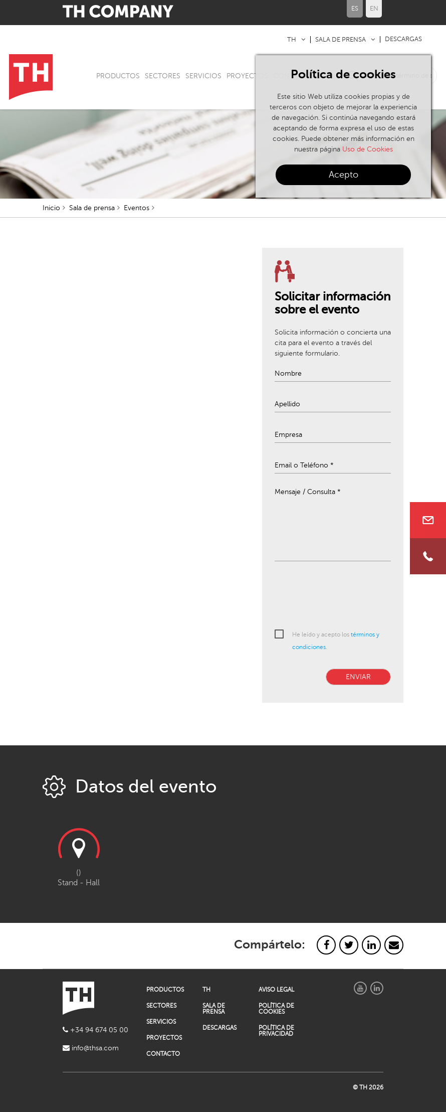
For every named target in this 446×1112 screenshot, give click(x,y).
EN (374, 8)
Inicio (51, 208)
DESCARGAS (403, 39)
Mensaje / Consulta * (308, 492)
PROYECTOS (247, 76)
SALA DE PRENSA (340, 39)
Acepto (343, 175)
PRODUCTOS (118, 76)
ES (354, 8)
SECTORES (162, 76)
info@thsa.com (91, 1048)
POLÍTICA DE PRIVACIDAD (276, 1031)
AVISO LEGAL (276, 990)
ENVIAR (358, 677)
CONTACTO (163, 1054)
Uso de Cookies (367, 149)
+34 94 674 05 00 (95, 1030)
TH (291, 39)
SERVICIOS (203, 76)
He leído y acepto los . (335, 641)
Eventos (136, 208)
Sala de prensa (92, 208)
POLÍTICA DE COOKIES (276, 1009)
